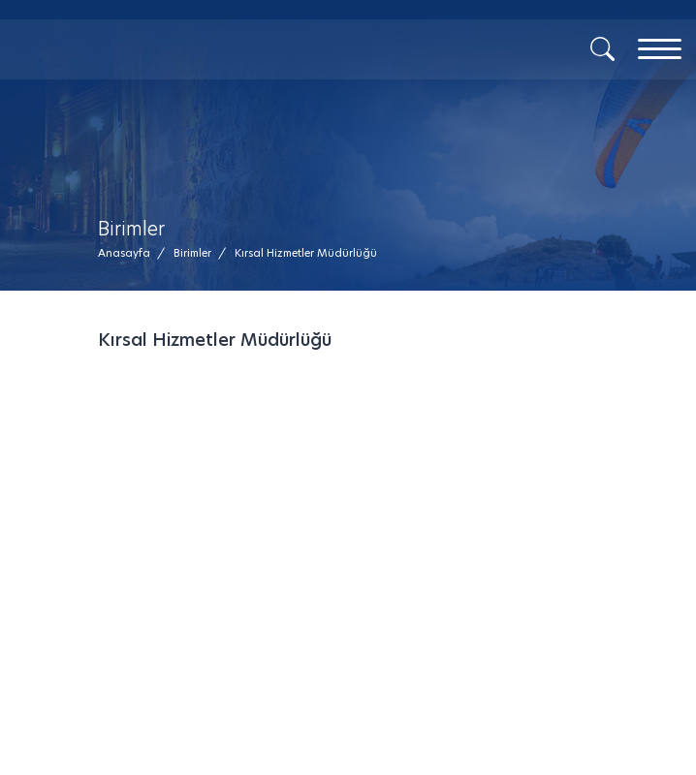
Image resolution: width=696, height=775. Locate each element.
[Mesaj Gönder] (187, 77)
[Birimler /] (192, 253)
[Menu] (659, 49)
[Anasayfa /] (130, 253)
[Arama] (602, 47)
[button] (306, 253)
